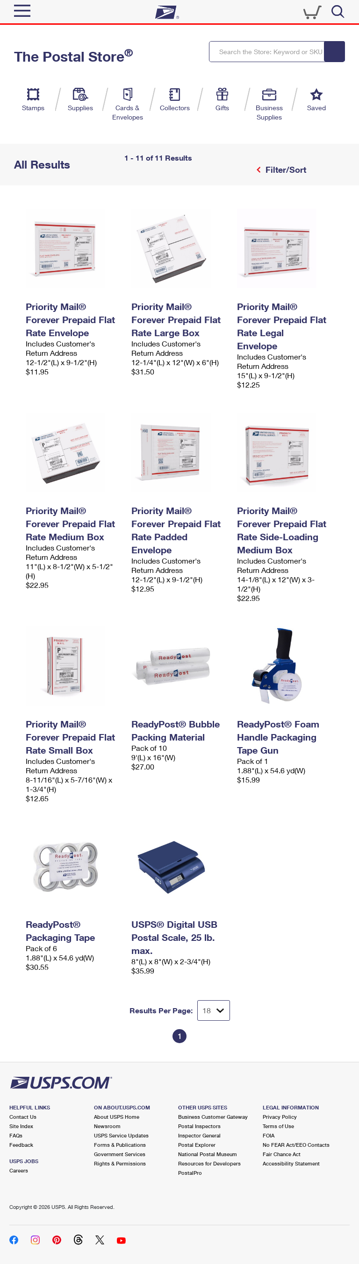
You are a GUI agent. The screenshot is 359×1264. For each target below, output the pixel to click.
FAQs (15, 1135)
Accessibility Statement (291, 1163)
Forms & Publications (120, 1145)
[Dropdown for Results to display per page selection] (213, 1010)
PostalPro (190, 1173)
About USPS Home (116, 1117)
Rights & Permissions (120, 1163)
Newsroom (107, 1126)
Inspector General (199, 1135)
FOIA (268, 1135)
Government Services (119, 1154)
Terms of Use (278, 1126)
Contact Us (22, 1117)
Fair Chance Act (282, 1154)
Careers (18, 1170)
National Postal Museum (207, 1154)
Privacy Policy (280, 1117)
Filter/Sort (284, 169)
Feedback (21, 1145)
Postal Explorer (196, 1145)
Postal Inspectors (199, 1126)
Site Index (21, 1126)
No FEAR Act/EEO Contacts (296, 1145)
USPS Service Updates (121, 1135)
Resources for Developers (209, 1163)
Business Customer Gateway (213, 1117)
